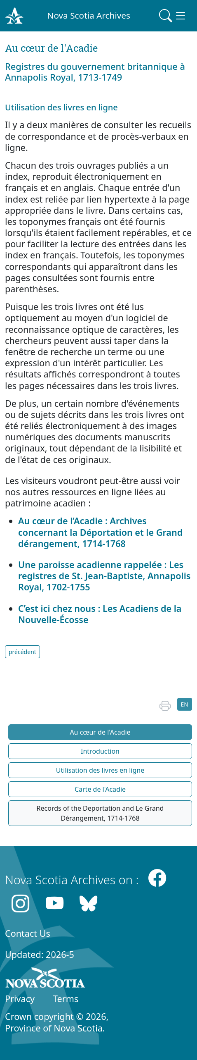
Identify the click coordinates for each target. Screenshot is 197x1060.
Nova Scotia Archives (88, 15)
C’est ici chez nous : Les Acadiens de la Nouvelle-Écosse (99, 613)
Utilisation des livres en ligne (100, 770)
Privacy (20, 999)
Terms (65, 999)
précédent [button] (22, 652)
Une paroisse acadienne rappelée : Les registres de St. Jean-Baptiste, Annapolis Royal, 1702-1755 (104, 576)
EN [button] (184, 704)
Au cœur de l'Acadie (100, 732)
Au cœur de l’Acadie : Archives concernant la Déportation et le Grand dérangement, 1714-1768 (100, 532)
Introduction (100, 751)
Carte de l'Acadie (100, 789)
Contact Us (27, 933)
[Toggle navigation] (173, 15)
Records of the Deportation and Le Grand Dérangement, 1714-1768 (100, 813)
